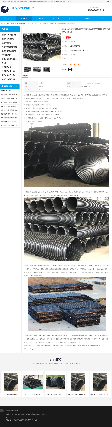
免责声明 (22, 420)
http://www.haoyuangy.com (31, 349)
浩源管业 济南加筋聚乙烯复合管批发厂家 (80, 394)
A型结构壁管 (6, 55)
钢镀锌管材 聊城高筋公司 (8, 121)
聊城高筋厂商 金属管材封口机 (9, 106)
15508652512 (75, 64)
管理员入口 (28, 420)
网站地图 (34, 420)
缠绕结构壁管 (6, 43)
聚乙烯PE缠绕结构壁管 (9, 47)
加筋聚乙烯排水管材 (8, 71)
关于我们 (72, 18)
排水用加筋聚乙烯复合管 (10, 79)
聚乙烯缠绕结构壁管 (8, 75)
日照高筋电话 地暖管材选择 (9, 110)
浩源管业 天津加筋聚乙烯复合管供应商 (56, 394)
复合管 (4, 63)
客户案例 (56, 18)
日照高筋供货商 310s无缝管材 (9, 125)
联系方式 (104, 18)
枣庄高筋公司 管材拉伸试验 (9, 118)
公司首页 (8, 18)
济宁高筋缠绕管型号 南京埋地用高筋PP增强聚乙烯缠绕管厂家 (10, 98)
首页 (8, 23)
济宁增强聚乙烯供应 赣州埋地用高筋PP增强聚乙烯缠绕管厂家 (10, 102)
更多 (17, 86)
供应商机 (24, 18)
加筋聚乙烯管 (6, 67)
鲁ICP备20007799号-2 (23, 414)
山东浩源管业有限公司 (35, 414)
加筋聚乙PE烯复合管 (23, 23)
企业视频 (40, 18)
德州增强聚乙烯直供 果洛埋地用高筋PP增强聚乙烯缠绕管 (10, 94)
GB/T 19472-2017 (6, 91)
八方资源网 (16, 420)
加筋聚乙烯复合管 (8, 39)
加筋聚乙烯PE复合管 (9, 35)
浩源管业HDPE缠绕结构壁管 (33, 394)
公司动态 (88, 18)
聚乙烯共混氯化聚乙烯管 (10, 59)
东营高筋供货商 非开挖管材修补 (10, 114)
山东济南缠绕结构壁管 (10, 394)
